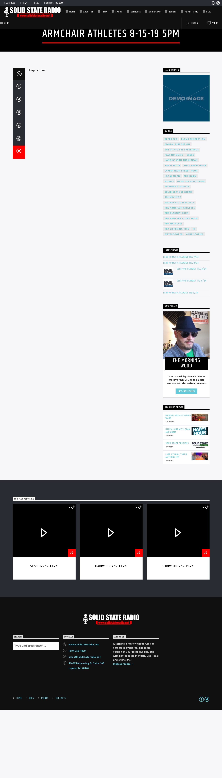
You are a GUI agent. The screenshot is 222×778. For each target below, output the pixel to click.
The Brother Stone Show (181, 286)
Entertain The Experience (182, 217)
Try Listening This (177, 296)
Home (72, 12)
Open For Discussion (191, 249)
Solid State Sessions (178, 260)
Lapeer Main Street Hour (181, 238)
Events (173, 12)
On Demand (155, 12)
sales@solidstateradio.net (85, 725)
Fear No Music (174, 223)
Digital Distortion (177, 212)
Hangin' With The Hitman (181, 228)
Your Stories (194, 302)
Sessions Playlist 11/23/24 (192, 336)
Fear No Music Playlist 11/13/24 (180, 360)
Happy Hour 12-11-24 (178, 634)
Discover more (123, 732)
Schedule (9, 3)
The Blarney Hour (176, 281)
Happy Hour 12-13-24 (111, 634)
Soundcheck (173, 265)
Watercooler (173, 302)
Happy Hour (172, 233)
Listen (192, 23)
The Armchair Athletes (180, 275)
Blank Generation (193, 207)
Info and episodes (186, 459)
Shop (6, 23)
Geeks (190, 223)
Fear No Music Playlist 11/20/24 (181, 331)
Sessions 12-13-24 (44, 634)
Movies (169, 249)
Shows (119, 12)
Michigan (190, 244)
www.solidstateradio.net (84, 712)
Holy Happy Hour (194, 233)
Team (24, 3)
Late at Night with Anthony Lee (176, 523)
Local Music (173, 244)
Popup (212, 23)
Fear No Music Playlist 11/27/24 (181, 325)
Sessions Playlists (177, 254)
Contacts (61, 766)
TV (194, 296)
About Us (88, 12)
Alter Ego (171, 207)
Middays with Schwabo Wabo (178, 485)
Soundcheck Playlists (179, 270)
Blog (35, 3)
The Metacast (173, 291)
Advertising (191, 12)
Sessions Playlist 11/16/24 (191, 348)
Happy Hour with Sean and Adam (177, 498)
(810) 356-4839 (77, 718)
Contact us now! (54, 3)
